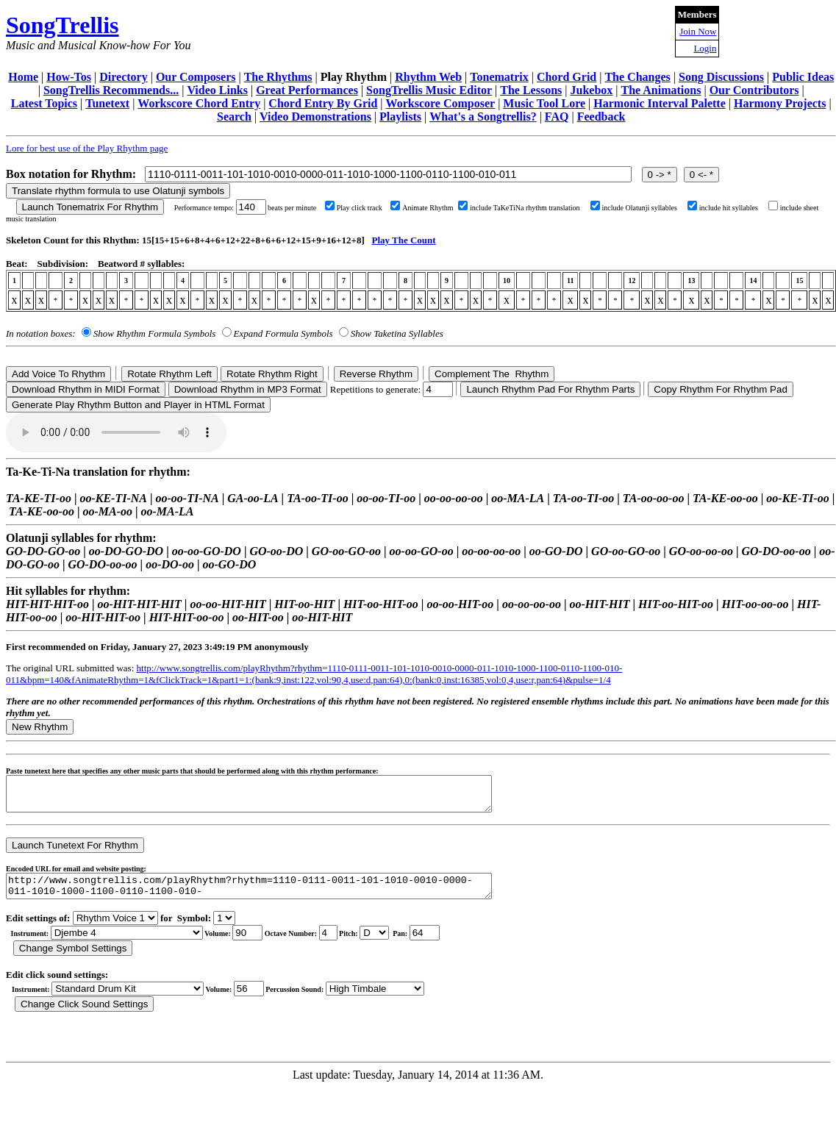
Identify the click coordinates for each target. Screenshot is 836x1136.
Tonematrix (499, 77)
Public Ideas (803, 77)
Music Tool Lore (544, 103)
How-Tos (68, 77)
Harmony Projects (780, 103)
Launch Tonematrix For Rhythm (90, 206)
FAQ (557, 116)
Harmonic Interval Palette (659, 103)
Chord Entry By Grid (322, 103)
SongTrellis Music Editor (429, 90)
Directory (123, 77)
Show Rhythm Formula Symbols (154, 333)
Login (704, 48)
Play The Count (403, 240)
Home (23, 77)
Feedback (601, 116)
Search (234, 116)
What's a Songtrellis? (483, 116)
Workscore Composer (441, 103)
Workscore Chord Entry (198, 103)
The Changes (637, 77)
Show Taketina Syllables (397, 333)
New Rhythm (40, 726)
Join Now (697, 31)
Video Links (217, 90)
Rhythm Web (428, 77)
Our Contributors (754, 90)
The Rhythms (278, 77)
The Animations (661, 90)
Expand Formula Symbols (283, 333)
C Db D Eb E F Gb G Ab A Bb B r (374, 944)
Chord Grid (566, 77)
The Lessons (531, 90)
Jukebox (592, 90)
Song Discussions (721, 77)
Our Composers (196, 77)
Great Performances (307, 90)
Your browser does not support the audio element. (116, 432)
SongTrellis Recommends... (111, 90)
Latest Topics (44, 103)
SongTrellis (62, 25)
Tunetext (107, 103)
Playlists (400, 116)
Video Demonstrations (315, 116)
